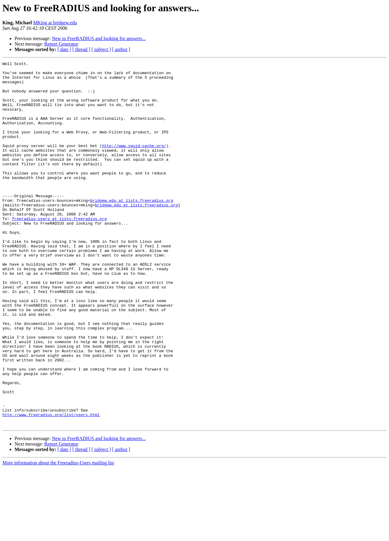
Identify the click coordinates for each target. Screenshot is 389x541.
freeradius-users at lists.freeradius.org (59, 250)
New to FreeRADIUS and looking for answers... (99, 38)
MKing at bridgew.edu (55, 22)
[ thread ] (81, 49)
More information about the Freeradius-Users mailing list (58, 535)
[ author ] (121, 49)
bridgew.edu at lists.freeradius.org (131, 228)
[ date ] (64, 49)
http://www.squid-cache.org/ (134, 163)
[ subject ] (101, 49)
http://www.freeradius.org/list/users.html (51, 485)
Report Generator (61, 44)
